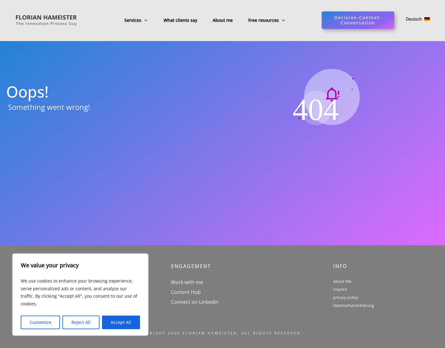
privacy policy (345, 297)
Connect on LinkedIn (194, 302)
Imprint (340, 289)
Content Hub (186, 292)
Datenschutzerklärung (353, 305)
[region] (80, 295)
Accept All (121, 322)
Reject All (81, 322)
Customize (40, 322)
